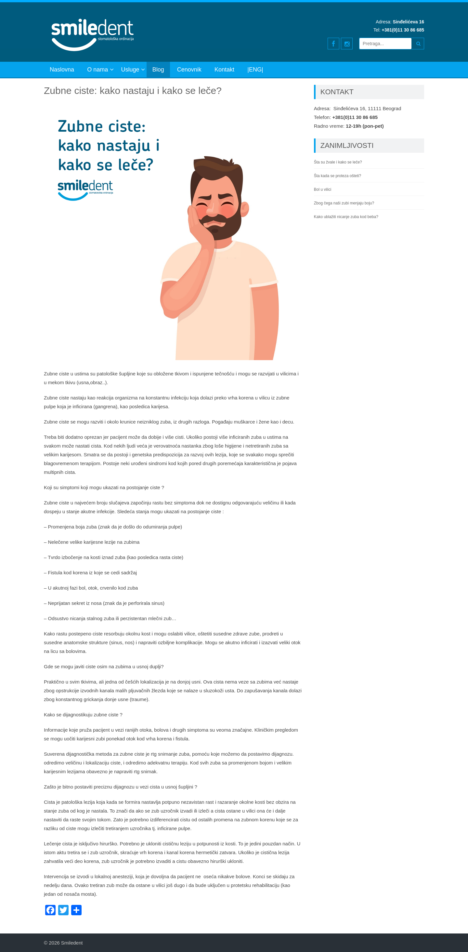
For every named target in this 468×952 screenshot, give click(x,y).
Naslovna (62, 69)
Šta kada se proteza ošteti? (337, 176)
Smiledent (72, 942)
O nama (97, 69)
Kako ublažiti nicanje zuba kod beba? (346, 217)
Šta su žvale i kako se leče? (338, 162)
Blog (158, 69)
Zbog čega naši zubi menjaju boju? (344, 203)
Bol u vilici (322, 189)
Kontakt (224, 69)
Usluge (130, 69)
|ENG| (255, 69)
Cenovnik (189, 69)
